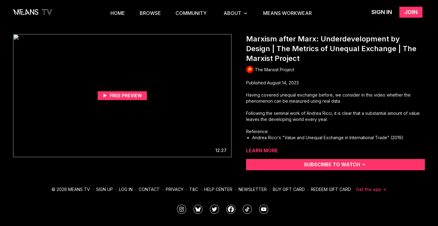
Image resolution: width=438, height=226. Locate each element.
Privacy (174, 189)
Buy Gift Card (289, 189)
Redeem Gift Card (331, 189)
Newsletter (252, 189)
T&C (193, 189)
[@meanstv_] (247, 209)
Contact (149, 189)
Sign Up (104, 189)
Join (411, 12)
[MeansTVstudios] (198, 209)
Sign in (381, 12)
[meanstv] (230, 209)
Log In (126, 189)
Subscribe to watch (335, 164)
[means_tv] (181, 209)
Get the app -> (371, 189)
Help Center (218, 189)
